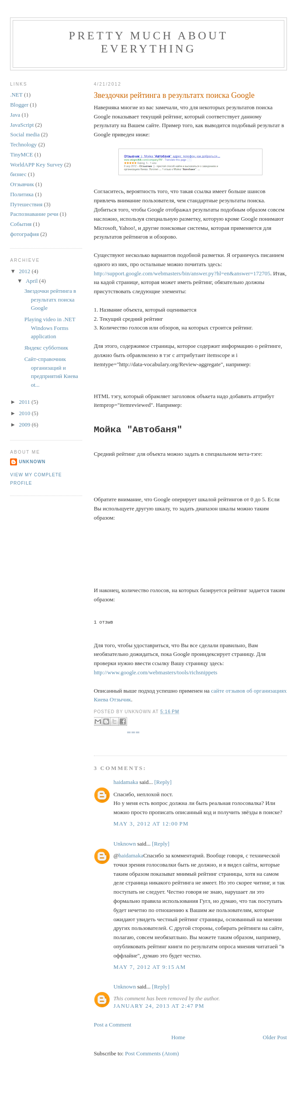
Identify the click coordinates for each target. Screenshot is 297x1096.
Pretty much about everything (148, 42)
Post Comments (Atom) (152, 1053)
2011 (25, 402)
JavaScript (22, 124)
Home (178, 1037)
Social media (25, 134)
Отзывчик (22, 184)
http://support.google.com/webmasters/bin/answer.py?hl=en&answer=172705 (182, 273)
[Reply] (163, 782)
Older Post (275, 1037)
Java (15, 114)
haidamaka (126, 782)
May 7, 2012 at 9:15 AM (150, 967)
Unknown (125, 843)
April (32, 280)
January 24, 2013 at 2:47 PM (159, 1005)
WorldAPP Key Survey (36, 164)
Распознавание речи (34, 214)
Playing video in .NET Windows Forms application (50, 328)
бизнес (18, 174)
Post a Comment (112, 1024)
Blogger (19, 104)
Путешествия (26, 204)
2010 (25, 413)
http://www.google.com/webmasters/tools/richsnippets (156, 672)
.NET (16, 94)
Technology (23, 144)
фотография (24, 234)
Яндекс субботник (46, 347)
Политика (22, 194)
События (20, 224)
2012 (25, 271)
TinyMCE (21, 154)
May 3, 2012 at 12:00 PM (151, 823)
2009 (25, 424)
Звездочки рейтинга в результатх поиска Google (174, 95)
